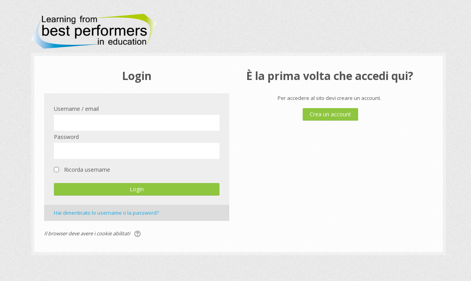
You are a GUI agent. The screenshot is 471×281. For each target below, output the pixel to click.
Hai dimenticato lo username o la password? (106, 212)
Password (66, 136)
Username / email (76, 108)
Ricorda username (87, 169)
